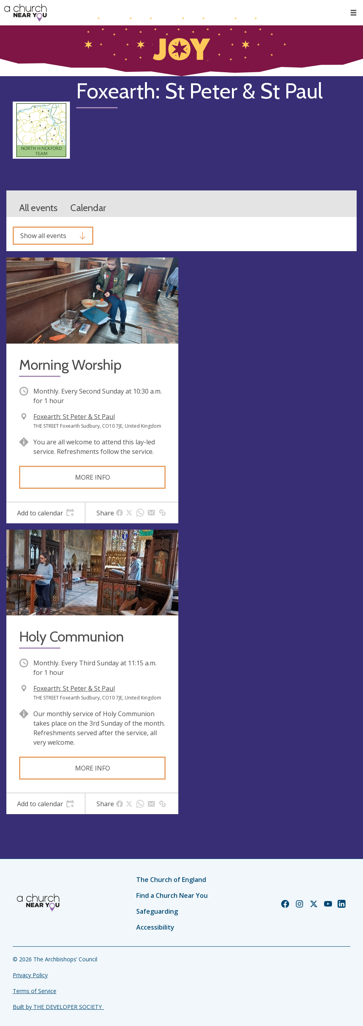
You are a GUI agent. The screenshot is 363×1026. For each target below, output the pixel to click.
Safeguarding (157, 911)
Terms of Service (34, 991)
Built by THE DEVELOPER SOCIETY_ (58, 1007)
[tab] (45, 513)
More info (92, 477)
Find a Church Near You (172, 895)
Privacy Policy (30, 975)
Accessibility (155, 927)
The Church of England (171, 879)
